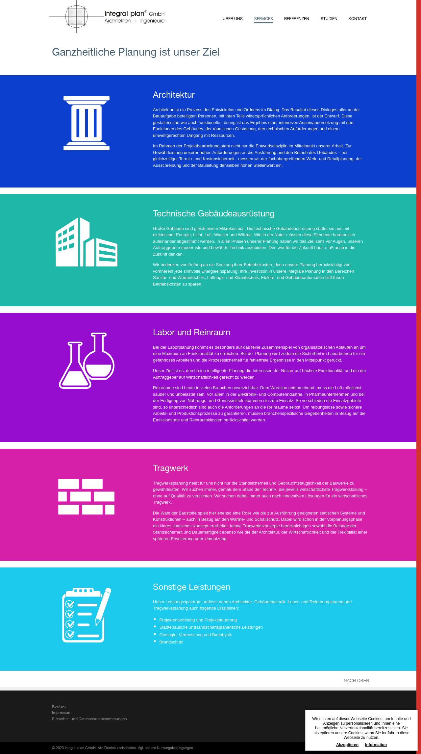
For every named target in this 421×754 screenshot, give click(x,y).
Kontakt (358, 19)
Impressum (61, 713)
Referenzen (296, 19)
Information (376, 744)
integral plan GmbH (106, 16)
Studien (329, 19)
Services (263, 19)
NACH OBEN (356, 680)
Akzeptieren (347, 744)
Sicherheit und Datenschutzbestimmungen (89, 719)
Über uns (233, 19)
